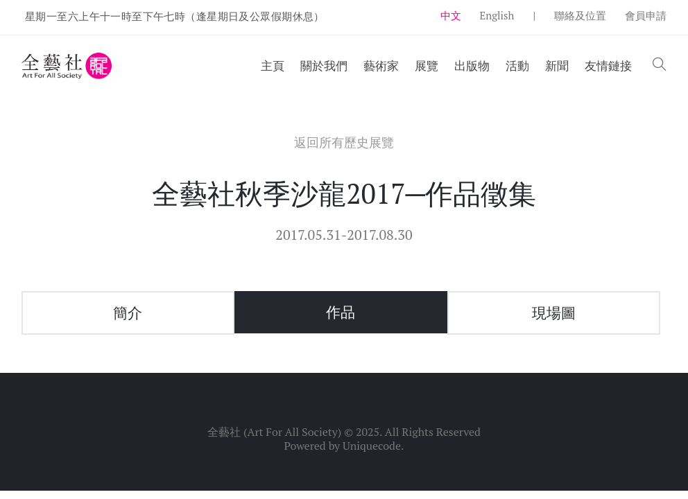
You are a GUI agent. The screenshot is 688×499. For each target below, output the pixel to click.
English (497, 15)
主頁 (272, 65)
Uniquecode (372, 445)
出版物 (472, 65)
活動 (517, 65)
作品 (340, 312)
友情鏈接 (608, 65)
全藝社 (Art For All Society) (274, 431)
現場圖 (554, 312)
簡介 (127, 312)
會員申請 (645, 15)
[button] (659, 65)
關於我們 (323, 65)
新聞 (557, 65)
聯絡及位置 (580, 15)
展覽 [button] (426, 65)
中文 (450, 15)
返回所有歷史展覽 (344, 142)
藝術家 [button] (381, 65)
